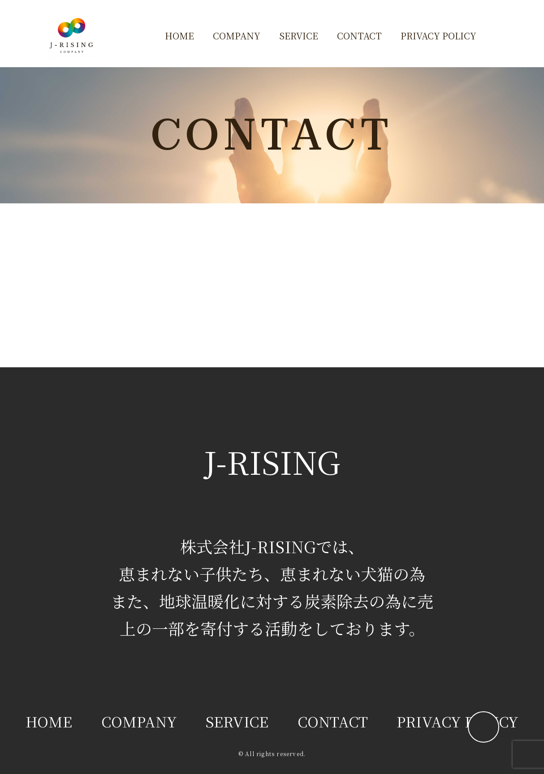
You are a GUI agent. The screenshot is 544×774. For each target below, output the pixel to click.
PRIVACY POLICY (438, 35)
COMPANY (236, 35)
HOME (179, 35)
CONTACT (359, 35)
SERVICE (298, 35)
